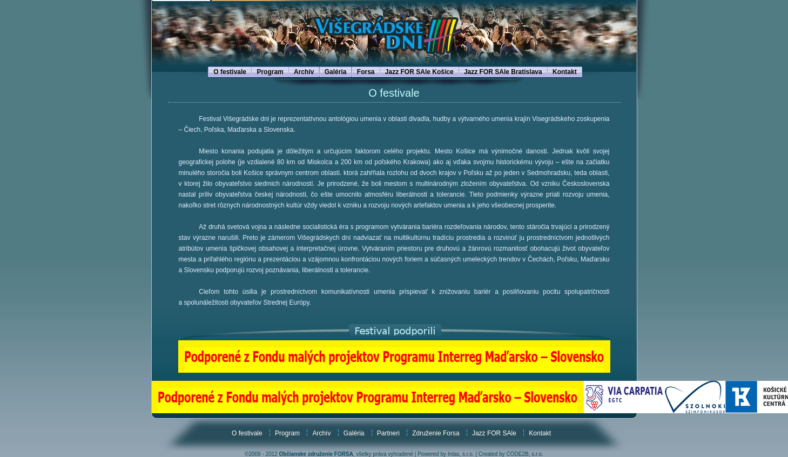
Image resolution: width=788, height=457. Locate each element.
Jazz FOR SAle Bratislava (503, 72)
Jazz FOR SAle (494, 433)
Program (270, 72)
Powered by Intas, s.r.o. (445, 454)
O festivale (229, 72)
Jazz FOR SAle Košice (419, 72)
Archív (304, 72)
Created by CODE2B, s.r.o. (511, 454)
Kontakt (565, 72)
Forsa (366, 72)
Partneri (388, 433)
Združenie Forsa (435, 433)
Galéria (336, 72)
